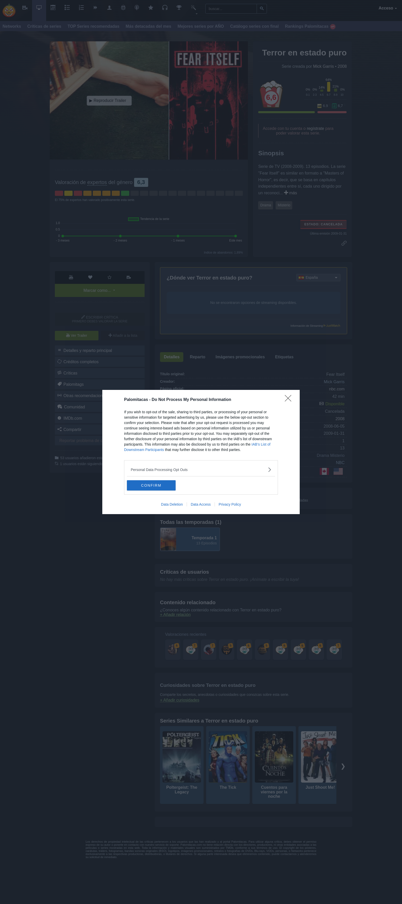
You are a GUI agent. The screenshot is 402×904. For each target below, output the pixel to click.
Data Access (201, 504)
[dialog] (201, 452)
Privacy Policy (230, 504)
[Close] (290, 400)
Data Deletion (172, 504)
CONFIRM (151, 485)
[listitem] (201, 469)
